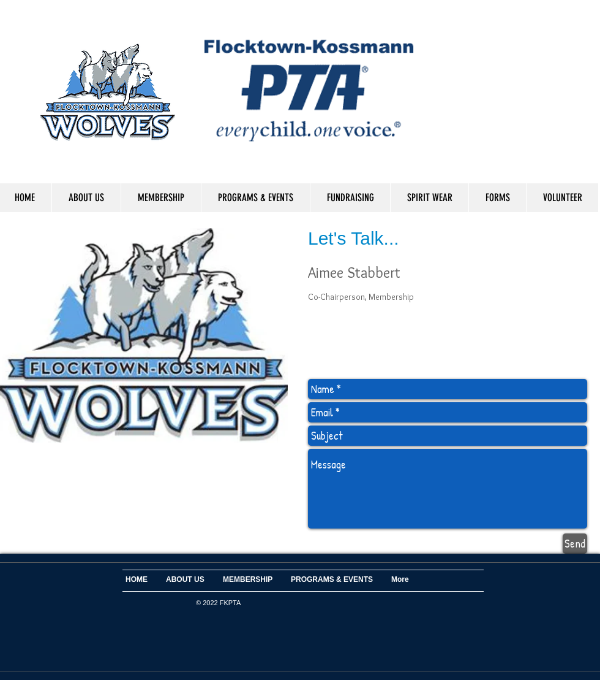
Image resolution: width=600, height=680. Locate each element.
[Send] (575, 543)
